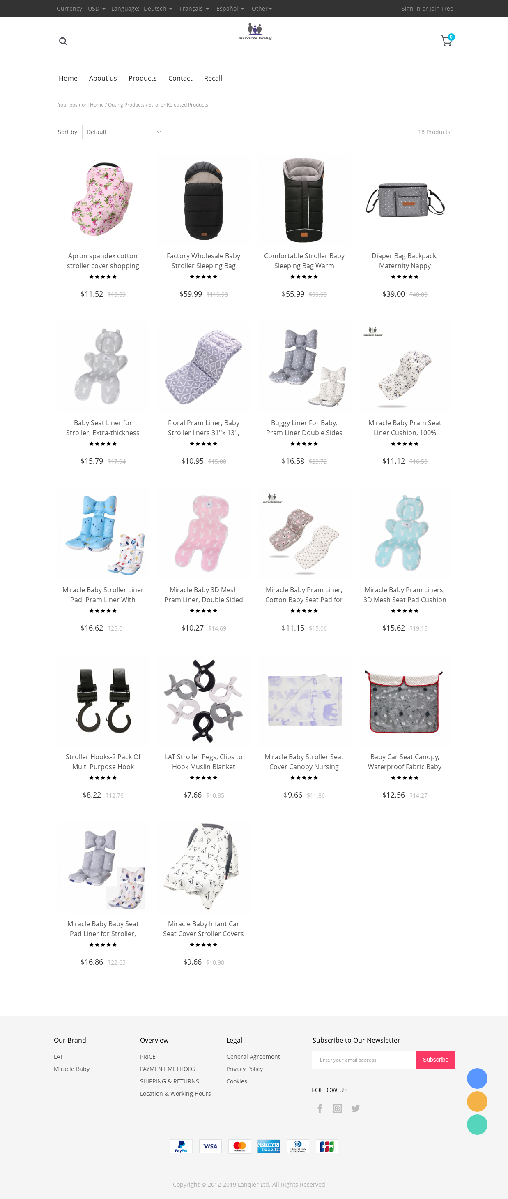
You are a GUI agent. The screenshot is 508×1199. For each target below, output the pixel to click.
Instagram (337, 1108)
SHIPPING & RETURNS (169, 1081)
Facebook (320, 1108)
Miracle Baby (72, 1069)
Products (143, 78)
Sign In (411, 8)
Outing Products (126, 104)
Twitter (355, 1108)
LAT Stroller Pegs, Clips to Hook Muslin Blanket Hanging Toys (204, 766)
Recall (213, 78)
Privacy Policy (244, 1069)
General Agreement (253, 1056)
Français (191, 8)
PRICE (148, 1056)
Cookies (236, 1081)
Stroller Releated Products (178, 104)
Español (227, 8)
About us (103, 78)
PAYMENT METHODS (167, 1069)
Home (68, 78)
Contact (180, 78)
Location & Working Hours (175, 1093)
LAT (58, 1056)
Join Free (441, 8)
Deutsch (155, 8)
